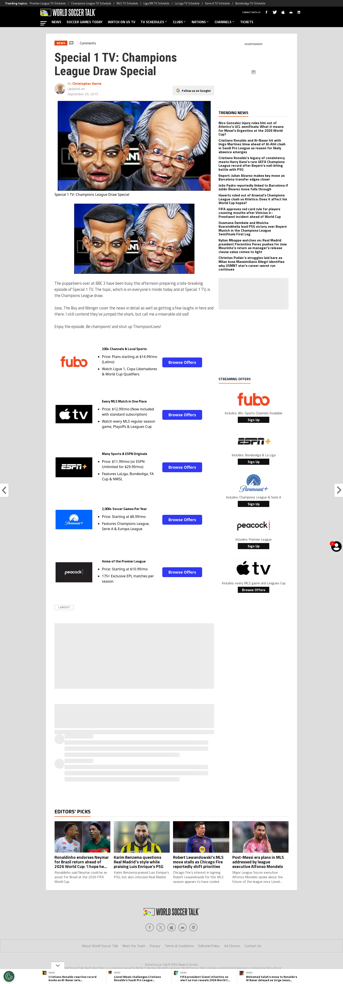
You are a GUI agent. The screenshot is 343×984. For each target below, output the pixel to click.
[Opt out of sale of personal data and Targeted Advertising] (9, 976)
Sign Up (254, 419)
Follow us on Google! (196, 87)
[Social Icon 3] (182, 927)
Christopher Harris (86, 83)
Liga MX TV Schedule (156, 3)
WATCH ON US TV (121, 21)
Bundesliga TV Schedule (250, 3)
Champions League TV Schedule (91, 3)
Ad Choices (232, 945)
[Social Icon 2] (171, 927)
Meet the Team (133, 945)
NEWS (56, 21)
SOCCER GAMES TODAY (84, 21)
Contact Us (253, 945)
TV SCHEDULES (154, 21)
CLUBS (179, 21)
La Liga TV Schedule (187, 3)
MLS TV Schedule (127, 3)
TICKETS (246, 21)
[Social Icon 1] (161, 927)
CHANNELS (225, 21)
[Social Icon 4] (193, 927)
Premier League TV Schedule (48, 3)
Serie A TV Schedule (217, 3)
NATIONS (200, 21)
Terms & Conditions (179, 945)
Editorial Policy (209, 945)
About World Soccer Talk (100, 945)
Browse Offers (182, 362)
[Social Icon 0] (150, 927)
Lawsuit (64, 607)
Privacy (155, 945)
